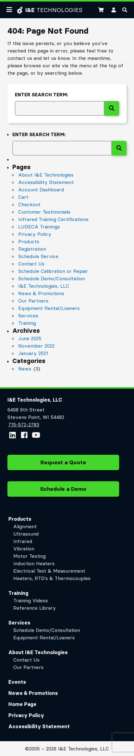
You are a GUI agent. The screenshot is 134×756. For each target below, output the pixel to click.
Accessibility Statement (46, 182)
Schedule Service (38, 256)
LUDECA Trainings (39, 226)
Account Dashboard (41, 189)
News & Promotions (41, 293)
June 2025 (29, 338)
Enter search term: (41, 95)
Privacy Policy (34, 234)
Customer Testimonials (44, 212)
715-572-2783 (23, 424)
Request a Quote (63, 464)
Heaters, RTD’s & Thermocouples (51, 578)
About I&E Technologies (45, 175)
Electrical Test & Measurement (49, 571)
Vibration (23, 548)
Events (17, 682)
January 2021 (33, 353)
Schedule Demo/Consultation (51, 278)
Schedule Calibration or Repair (53, 271)
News (24, 368)
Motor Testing (29, 556)
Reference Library (34, 608)
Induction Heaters (34, 563)
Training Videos (30, 600)
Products (28, 241)
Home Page (22, 704)
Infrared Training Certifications (53, 219)
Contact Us (31, 264)
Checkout (29, 204)
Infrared (22, 541)
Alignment (25, 526)
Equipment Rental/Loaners (49, 308)
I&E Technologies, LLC (43, 286)
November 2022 (36, 346)
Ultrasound (26, 534)
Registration (32, 249)
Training (27, 323)
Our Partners (33, 301)
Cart (23, 197)
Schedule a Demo (63, 491)
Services (28, 315)
